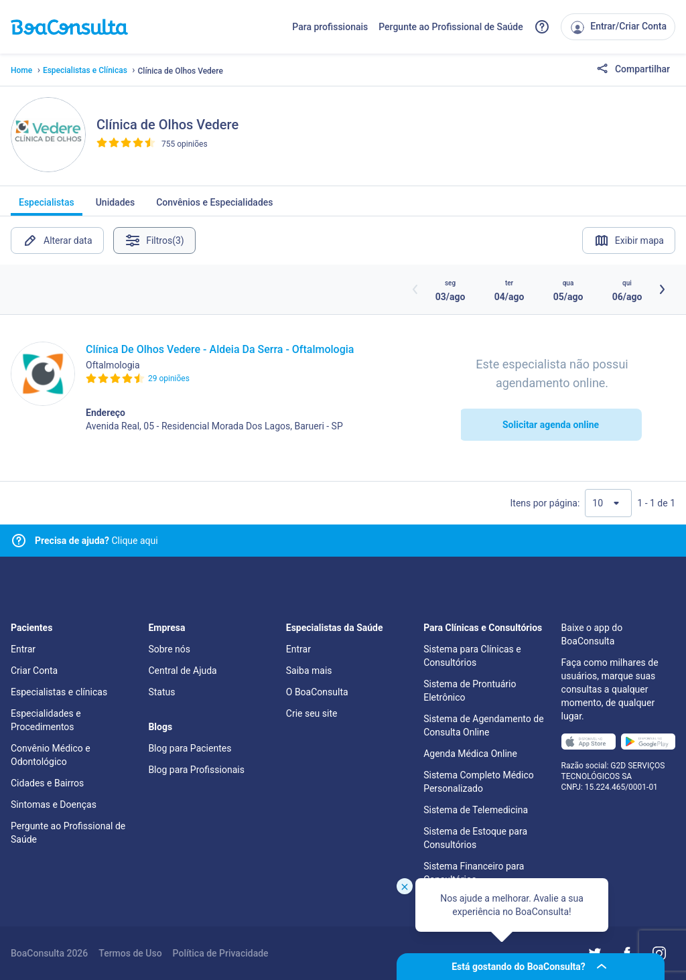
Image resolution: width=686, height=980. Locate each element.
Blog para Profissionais (196, 769)
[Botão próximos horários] (661, 289)
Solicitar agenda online (550, 424)
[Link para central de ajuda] (19, 541)
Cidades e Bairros (47, 783)
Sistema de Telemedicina (475, 809)
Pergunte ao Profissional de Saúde (451, 26)
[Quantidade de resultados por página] (608, 503)
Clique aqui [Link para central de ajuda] (96, 540)
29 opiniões (169, 378)
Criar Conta (34, 670)
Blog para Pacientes (189, 748)
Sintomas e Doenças (53, 804)
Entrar (23, 649)
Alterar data (57, 240)
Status (161, 692)
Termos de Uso (129, 953)
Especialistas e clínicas (59, 692)
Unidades (115, 206)
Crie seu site (312, 713)
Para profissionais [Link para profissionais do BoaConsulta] (330, 26)
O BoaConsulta (317, 692)
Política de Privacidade (221, 953)
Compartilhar (633, 70)
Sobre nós (169, 649)
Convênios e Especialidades (214, 206)
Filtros (156, 240)
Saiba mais (309, 670)
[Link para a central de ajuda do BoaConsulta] (542, 27)
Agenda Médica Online (470, 753)
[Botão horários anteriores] (415, 289)
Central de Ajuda (182, 670)
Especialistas (46, 206)
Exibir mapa (629, 240)
